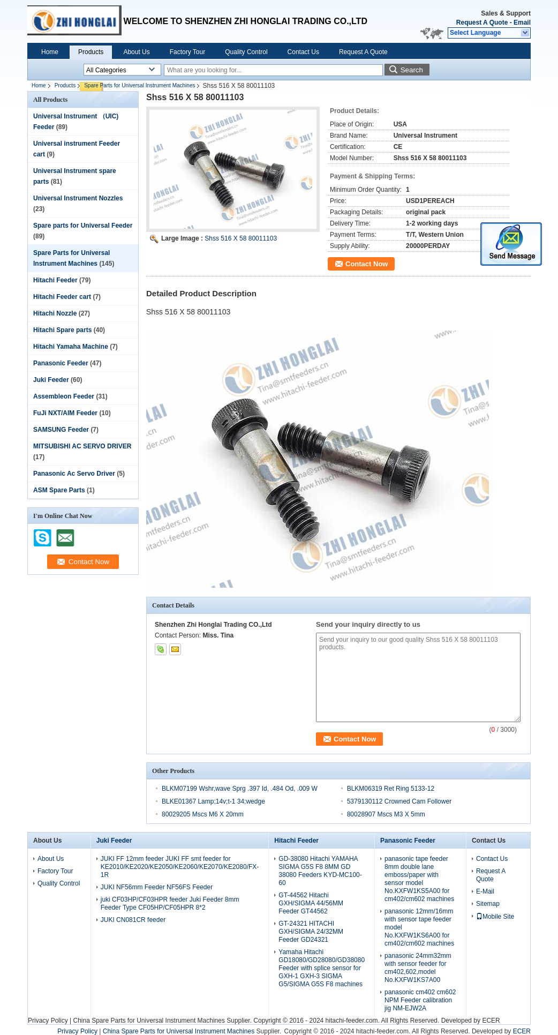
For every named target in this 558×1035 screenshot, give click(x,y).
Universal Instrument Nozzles (78, 198)
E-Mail (485, 891)
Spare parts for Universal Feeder (82, 225)
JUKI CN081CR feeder (133, 920)
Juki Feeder (51, 380)
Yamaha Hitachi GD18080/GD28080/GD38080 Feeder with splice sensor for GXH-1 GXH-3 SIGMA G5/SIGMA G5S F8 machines (321, 968)
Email (522, 22)
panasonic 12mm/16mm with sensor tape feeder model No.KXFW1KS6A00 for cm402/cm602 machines (419, 927)
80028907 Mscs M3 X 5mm (386, 814)
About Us (136, 52)
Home (49, 52)
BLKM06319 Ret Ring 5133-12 (390, 788)
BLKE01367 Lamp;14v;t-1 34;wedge (213, 801)
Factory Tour (187, 52)
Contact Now (366, 264)
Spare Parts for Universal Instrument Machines (139, 85)
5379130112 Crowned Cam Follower (399, 801)
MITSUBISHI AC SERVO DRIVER (82, 446)
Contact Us (303, 52)
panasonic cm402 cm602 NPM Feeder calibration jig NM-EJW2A (420, 1000)
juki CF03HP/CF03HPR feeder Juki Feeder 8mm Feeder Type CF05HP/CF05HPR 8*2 (170, 903)
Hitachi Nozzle (55, 313)
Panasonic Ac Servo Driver (74, 473)
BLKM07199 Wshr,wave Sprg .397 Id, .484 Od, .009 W (240, 788)
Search (412, 70)
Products (90, 52)
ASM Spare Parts (59, 490)
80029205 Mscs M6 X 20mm (203, 814)
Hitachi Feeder (55, 280)
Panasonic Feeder (60, 363)
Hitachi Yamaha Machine (70, 346)
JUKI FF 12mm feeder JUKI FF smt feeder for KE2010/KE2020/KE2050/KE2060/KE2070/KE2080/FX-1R (180, 867)
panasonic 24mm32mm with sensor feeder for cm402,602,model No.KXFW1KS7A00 (417, 968)
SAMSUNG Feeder (61, 429)
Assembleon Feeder (63, 396)
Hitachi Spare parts (62, 330)
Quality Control (246, 52)
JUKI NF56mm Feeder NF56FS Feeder (157, 887)
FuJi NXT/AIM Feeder (65, 413)
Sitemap (488, 904)
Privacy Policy (48, 1020)
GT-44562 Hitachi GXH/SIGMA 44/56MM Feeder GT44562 (310, 903)
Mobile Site (495, 916)
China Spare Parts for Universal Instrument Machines (148, 1020)
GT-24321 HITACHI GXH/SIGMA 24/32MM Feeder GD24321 (310, 931)
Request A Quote (482, 22)
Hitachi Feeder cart (62, 297)
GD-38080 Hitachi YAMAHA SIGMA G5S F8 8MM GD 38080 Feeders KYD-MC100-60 (319, 871)
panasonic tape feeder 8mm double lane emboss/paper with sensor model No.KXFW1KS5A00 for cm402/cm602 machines (419, 879)
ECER (491, 1020)
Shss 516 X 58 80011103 (241, 238)
